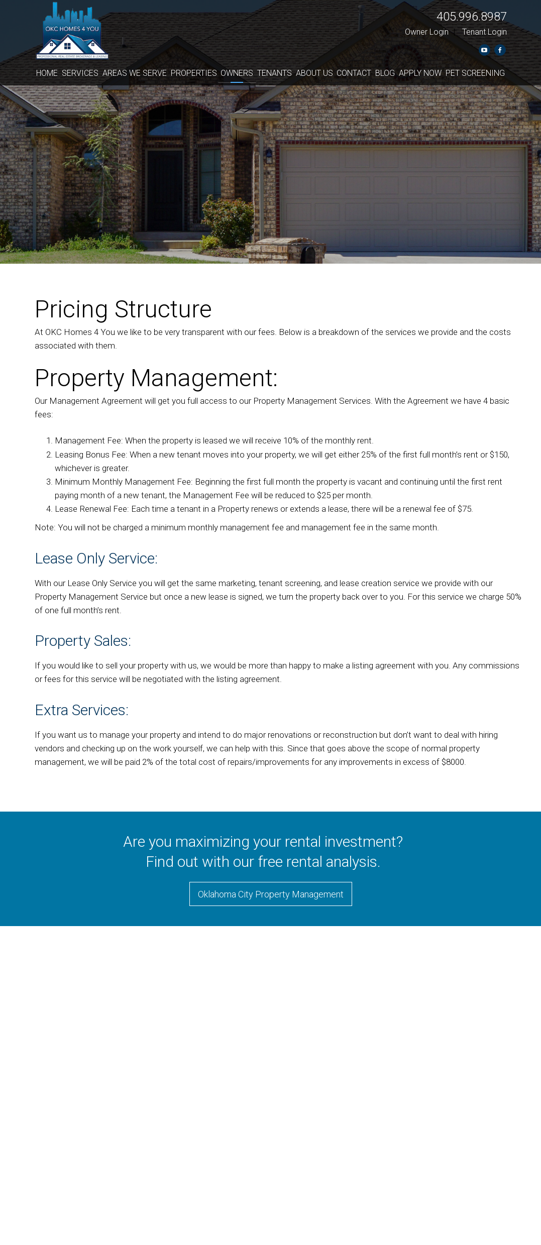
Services (80, 73)
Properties (194, 73)
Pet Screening (475, 73)
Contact (354, 73)
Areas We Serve (134, 73)
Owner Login (427, 32)
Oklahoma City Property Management (271, 894)
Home (47, 73)
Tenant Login (484, 32)
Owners (237, 73)
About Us (314, 73)
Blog (385, 73)
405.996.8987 (472, 17)
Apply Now (420, 73)
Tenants (274, 73)
